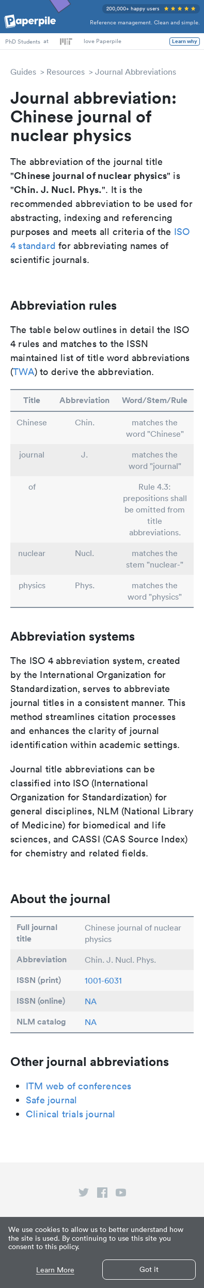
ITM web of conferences (78, 1086)
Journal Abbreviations (135, 71)
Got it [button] (149, 1269)
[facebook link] (102, 1194)
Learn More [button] (55, 1270)
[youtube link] (121, 1194)
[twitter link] (83, 1194)
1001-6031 (103, 980)
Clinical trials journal (71, 1114)
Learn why (184, 41)
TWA (24, 372)
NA (91, 1001)
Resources (65, 71)
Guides (23, 71)
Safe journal (51, 1100)
